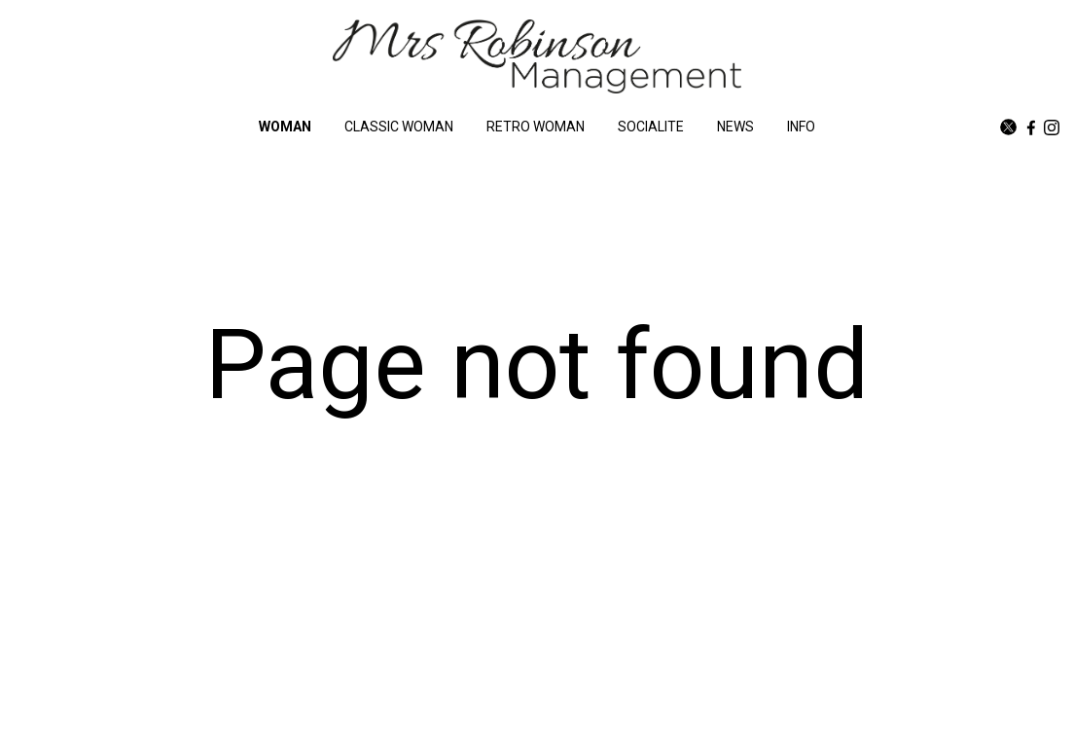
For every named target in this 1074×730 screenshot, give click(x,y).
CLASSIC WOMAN (398, 126)
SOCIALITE (651, 126)
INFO (801, 126)
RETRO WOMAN (535, 126)
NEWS (735, 126)
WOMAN (285, 126)
